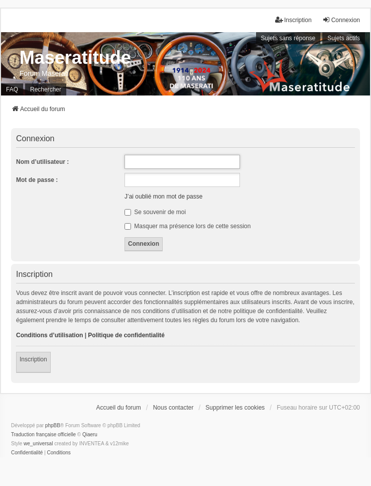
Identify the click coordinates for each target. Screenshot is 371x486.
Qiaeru (89, 434)
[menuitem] (27, 452)
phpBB (52, 425)
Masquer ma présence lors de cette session (188, 226)
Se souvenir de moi (155, 212)
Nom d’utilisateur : (42, 161)
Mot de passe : (37, 179)
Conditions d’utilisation (49, 335)
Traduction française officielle (43, 434)
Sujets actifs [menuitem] (343, 38)
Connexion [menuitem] (341, 20)
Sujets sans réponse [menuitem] (288, 38)
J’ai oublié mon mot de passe (163, 196)
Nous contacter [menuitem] (173, 407)
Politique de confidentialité (126, 335)
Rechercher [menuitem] (45, 89)
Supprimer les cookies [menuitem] (235, 407)
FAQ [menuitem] (12, 89)
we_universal (38, 443)
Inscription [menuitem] (293, 20)
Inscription (33, 359)
